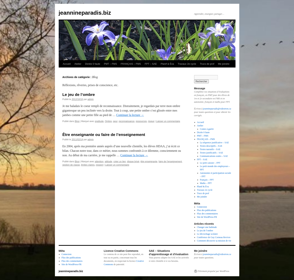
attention (99, 161)
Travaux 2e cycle (187, 63)
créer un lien (119, 161)
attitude (108, 161)
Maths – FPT (206, 183)
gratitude (99, 121)
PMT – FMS (110, 63)
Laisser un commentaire (168, 121)
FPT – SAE (151, 63)
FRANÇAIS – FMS (131, 63)
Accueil (67, 63)
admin (90, 99)
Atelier (77, 63)
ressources (141, 121)
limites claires (88, 165)
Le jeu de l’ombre (78, 94)
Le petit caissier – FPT (210, 163)
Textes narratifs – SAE (210, 149)
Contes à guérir (207, 129)
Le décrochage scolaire (207, 234)
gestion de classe (71, 165)
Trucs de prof (207, 63)
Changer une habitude (207, 227)
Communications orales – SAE (214, 156)
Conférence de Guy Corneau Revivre (213, 237)
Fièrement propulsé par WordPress (213, 271)
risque (151, 121)
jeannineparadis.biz (85, 13)
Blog (77, 121)
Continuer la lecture (130, 115)
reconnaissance (126, 121)
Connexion (202, 207)
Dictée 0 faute (92, 63)
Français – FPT (207, 179)
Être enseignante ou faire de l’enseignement (103, 134)
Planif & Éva (167, 63)
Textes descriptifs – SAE (211, 146)
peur (115, 121)
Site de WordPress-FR (207, 217)
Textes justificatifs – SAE (211, 152)
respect (99, 165)
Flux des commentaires (207, 213)
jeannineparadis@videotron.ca (217, 108)
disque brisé (133, 161)
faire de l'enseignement (170, 161)
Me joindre (223, 63)
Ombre (108, 121)
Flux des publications (206, 210)
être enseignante (149, 161)
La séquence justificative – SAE (214, 142)
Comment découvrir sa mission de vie (214, 240)
